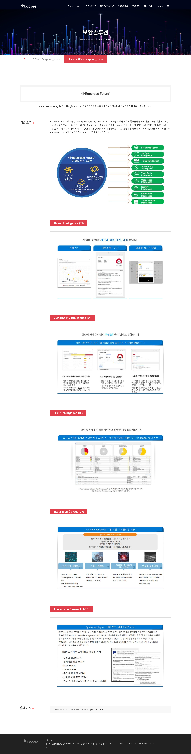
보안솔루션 (91, 6)
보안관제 (136, 6)
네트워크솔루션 (107, 6)
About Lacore (75, 6)
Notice (159, 6)
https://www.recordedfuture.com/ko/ (70, 709)
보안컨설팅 (123, 6)
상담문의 (148, 6)
